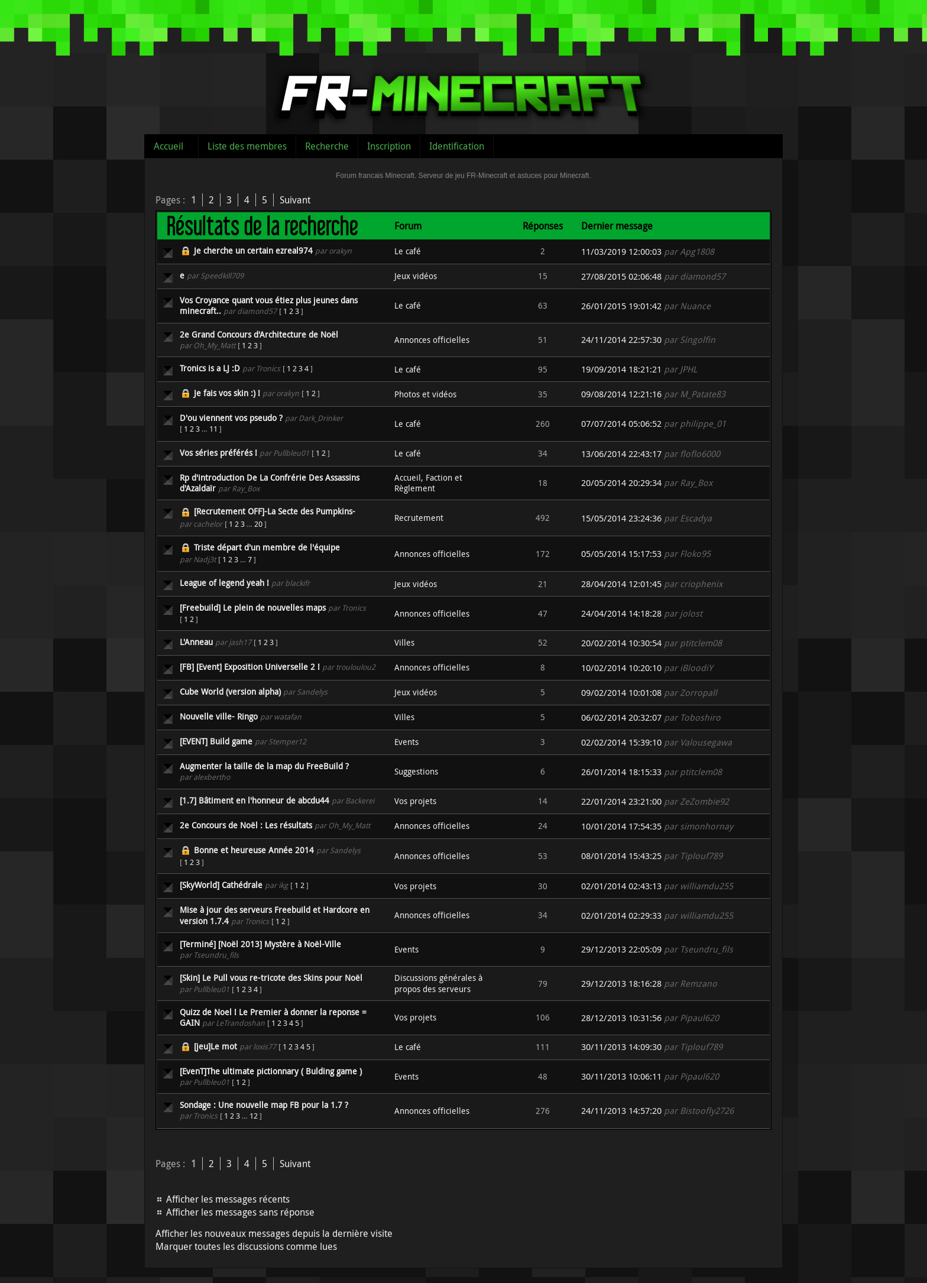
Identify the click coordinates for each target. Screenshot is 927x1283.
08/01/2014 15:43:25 (621, 855)
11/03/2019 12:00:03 (621, 251)
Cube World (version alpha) (230, 691)
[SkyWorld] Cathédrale (221, 884)
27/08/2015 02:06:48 (621, 276)
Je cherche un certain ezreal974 (253, 250)
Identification (456, 146)
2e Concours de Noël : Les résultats (246, 825)
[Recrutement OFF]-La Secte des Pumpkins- (274, 511)
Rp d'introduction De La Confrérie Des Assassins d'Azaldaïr (269, 483)
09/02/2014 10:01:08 (621, 692)
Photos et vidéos (425, 394)
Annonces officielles (431, 339)
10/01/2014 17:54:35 (621, 826)
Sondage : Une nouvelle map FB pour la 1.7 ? (264, 1104)
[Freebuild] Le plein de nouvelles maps (253, 607)
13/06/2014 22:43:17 (621, 453)
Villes (404, 642)
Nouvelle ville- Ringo (219, 716)
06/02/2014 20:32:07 (621, 717)
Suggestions (416, 771)
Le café (407, 251)
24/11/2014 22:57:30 (621, 339)
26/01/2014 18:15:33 (621, 771)
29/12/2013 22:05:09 (621, 949)
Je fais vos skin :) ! (227, 392)
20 (258, 524)
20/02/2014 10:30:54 (621, 643)
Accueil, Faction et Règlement (428, 483)
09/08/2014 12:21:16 (621, 394)
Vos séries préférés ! (218, 452)
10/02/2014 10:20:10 (621, 667)
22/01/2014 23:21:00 (621, 801)
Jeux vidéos (415, 275)
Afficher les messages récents (228, 1199)
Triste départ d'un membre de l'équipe (267, 547)
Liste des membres (247, 146)
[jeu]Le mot (215, 1046)
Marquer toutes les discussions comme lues (246, 1246)
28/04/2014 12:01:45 (621, 583)
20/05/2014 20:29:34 (621, 482)
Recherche (327, 146)
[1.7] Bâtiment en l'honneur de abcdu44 (254, 800)
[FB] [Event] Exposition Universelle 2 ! (250, 666)
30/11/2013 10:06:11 (621, 1076)
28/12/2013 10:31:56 (621, 1017)
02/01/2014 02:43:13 (621, 886)
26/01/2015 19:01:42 (621, 306)
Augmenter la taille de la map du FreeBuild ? (264, 766)
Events (406, 741)
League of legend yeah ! (224, 582)
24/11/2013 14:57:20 (621, 1110)
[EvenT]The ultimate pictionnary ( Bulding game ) (271, 1071)
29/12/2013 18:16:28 (621, 983)
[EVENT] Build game (216, 741)
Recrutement (418, 517)
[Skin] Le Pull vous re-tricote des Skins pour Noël (271, 977)
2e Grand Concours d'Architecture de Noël (259, 334)
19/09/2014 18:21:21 (621, 369)
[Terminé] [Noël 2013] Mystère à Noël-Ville (260, 944)
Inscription (389, 146)
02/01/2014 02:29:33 (621, 915)
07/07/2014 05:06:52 (621, 423)
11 (213, 428)
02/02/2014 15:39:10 (621, 742)
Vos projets (415, 800)
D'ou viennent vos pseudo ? (231, 417)
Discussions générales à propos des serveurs (438, 983)
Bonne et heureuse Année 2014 (254, 850)
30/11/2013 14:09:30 (621, 1046)
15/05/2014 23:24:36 (621, 518)
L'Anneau (196, 641)
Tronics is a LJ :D (210, 368)
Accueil (168, 146)
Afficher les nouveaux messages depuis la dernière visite (274, 1233)
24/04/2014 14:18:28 (621, 613)
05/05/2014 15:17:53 (621, 553)
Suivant (295, 199)
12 (253, 1115)
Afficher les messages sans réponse (240, 1212)
